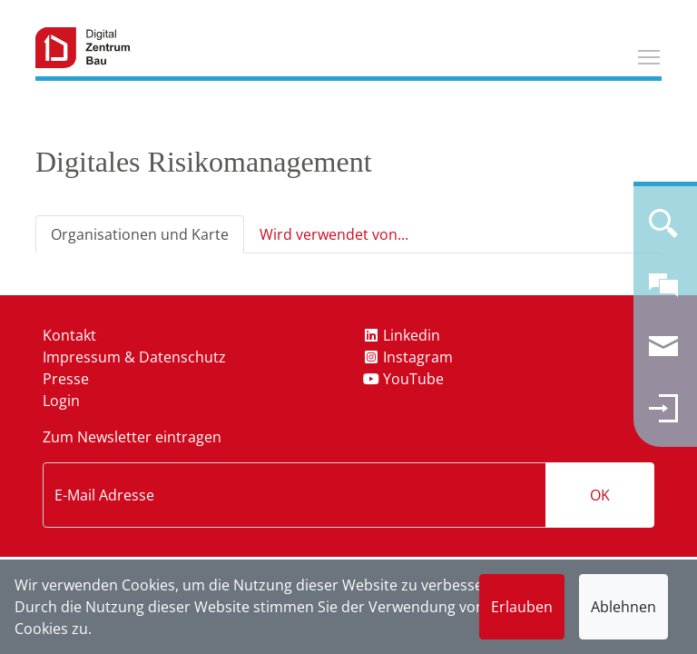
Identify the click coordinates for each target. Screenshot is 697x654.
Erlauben (522, 607)
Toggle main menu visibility (650, 54)
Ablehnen (623, 607)
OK (600, 495)
